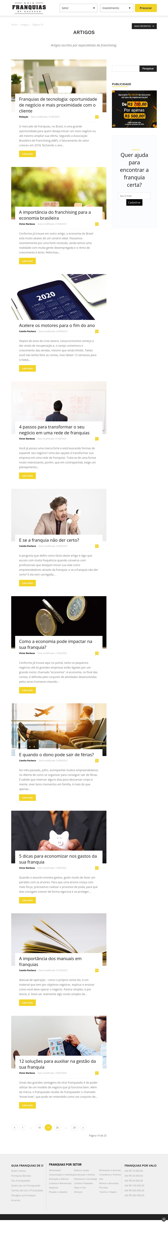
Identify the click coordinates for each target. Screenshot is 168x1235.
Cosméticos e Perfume (110, 1174)
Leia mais (27, 153)
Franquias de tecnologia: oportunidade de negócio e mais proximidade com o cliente (58, 105)
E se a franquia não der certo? (49, 540)
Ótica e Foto (80, 1187)
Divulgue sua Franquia (23, 1195)
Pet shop (103, 1187)
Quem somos (18, 1170)
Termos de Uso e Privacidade (27, 1190)
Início (14, 24)
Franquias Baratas (21, 1175)
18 (39, 1127)
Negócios (53, 1187)
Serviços (78, 1192)
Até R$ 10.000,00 (134, 1170)
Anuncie (15, 1200)
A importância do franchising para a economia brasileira (55, 215)
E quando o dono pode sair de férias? (56, 754)
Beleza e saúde (81, 1170)
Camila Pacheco (27, 331)
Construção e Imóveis (84, 1174)
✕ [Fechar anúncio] (164, 1219)
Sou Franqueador (20, 1180)
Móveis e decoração (108, 1183)
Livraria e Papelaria (83, 1183)
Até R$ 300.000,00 (134, 1195)
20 (57, 1127)
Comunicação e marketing (61, 1174)
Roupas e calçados (58, 1192)
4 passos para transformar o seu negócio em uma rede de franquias (54, 430)
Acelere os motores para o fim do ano (57, 325)
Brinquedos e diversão (110, 1170)
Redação (23, 116)
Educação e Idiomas (59, 1179)
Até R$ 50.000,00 (134, 1180)
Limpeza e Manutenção (60, 1183)
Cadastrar (134, 202)
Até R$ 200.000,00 (134, 1190)
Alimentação (55, 1170)
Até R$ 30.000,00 (134, 1175)
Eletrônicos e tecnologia (85, 1179)
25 (74, 1127)
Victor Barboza (27, 223)
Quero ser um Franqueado (26, 1185)
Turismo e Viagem (108, 1192)
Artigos (25, 24)
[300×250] (134, 109)
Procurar (146, 8)
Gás (101, 1179)
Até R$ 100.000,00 (134, 1185)
